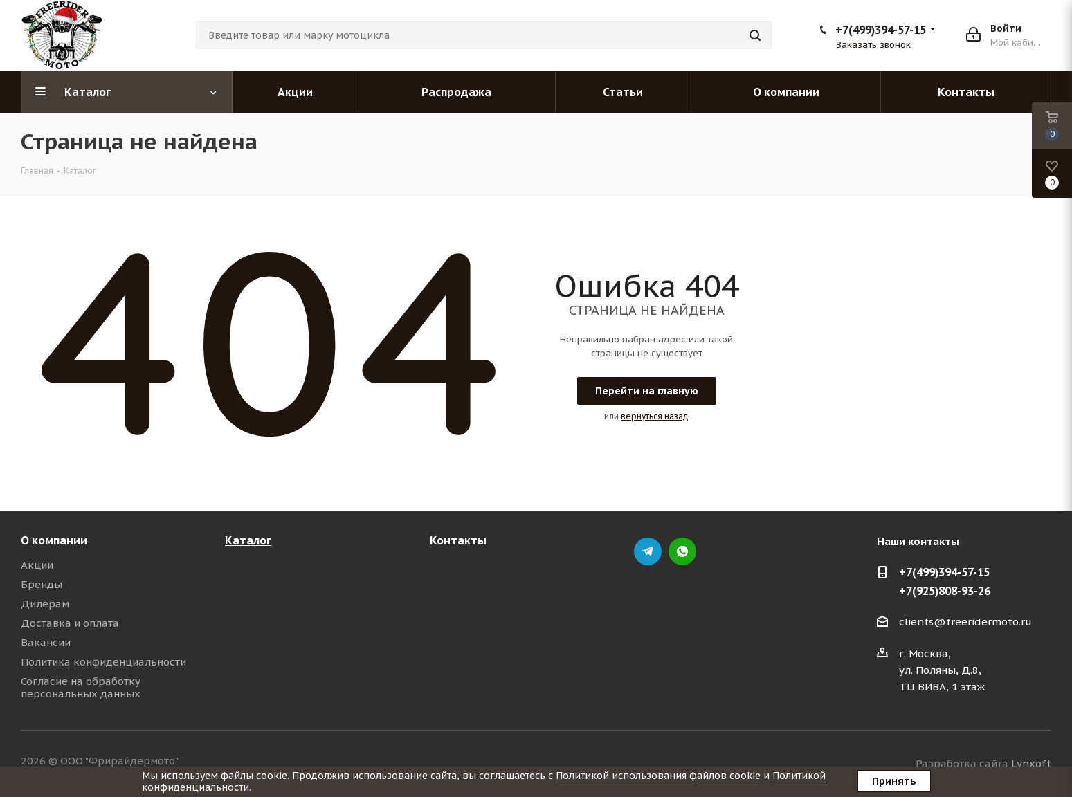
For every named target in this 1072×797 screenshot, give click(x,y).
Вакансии (46, 642)
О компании (54, 540)
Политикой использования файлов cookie (658, 775)
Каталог (248, 540)
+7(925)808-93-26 (944, 591)
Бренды (41, 584)
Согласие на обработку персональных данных (80, 687)
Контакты (458, 540)
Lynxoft (1031, 763)
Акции (37, 564)
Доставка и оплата (70, 623)
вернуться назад (655, 416)
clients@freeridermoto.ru (965, 621)
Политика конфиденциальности (103, 661)
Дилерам (45, 603)
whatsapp (682, 551)
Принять (894, 781)
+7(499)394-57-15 (880, 30)
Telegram (648, 551)
